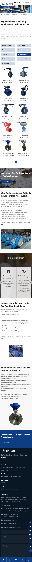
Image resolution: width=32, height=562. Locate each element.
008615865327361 (15, 527)
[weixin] (30, 534)
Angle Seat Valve (22, 59)
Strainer (4, 59)
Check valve (5, 54)
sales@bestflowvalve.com (11, 516)
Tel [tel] (9, 560)
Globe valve (21, 50)
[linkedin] (30, 542)
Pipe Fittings (9, 467)
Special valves (6, 45)
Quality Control (5, 489)
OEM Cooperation (6, 483)
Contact (27, 2)
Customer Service (16, 489)
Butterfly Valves (23, 14)
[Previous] (12, 162)
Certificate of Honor (15, 476)
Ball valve (5, 50)
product (22, 560)
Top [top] (28, 560)
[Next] (19, 162)
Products (10, 14)
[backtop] (30, 546)
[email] (30, 522)
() (16, 2)
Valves (15, 14)
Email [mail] (3, 560)
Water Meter (4, 470)
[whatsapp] (30, 526)
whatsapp (16, 560)
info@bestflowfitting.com (11, 514)
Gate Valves (21, 45)
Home (5, 14)
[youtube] (30, 538)
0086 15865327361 (9, 505)
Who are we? (4, 476)
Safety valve (5, 63)
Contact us (6, 181)
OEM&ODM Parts (20, 467)
